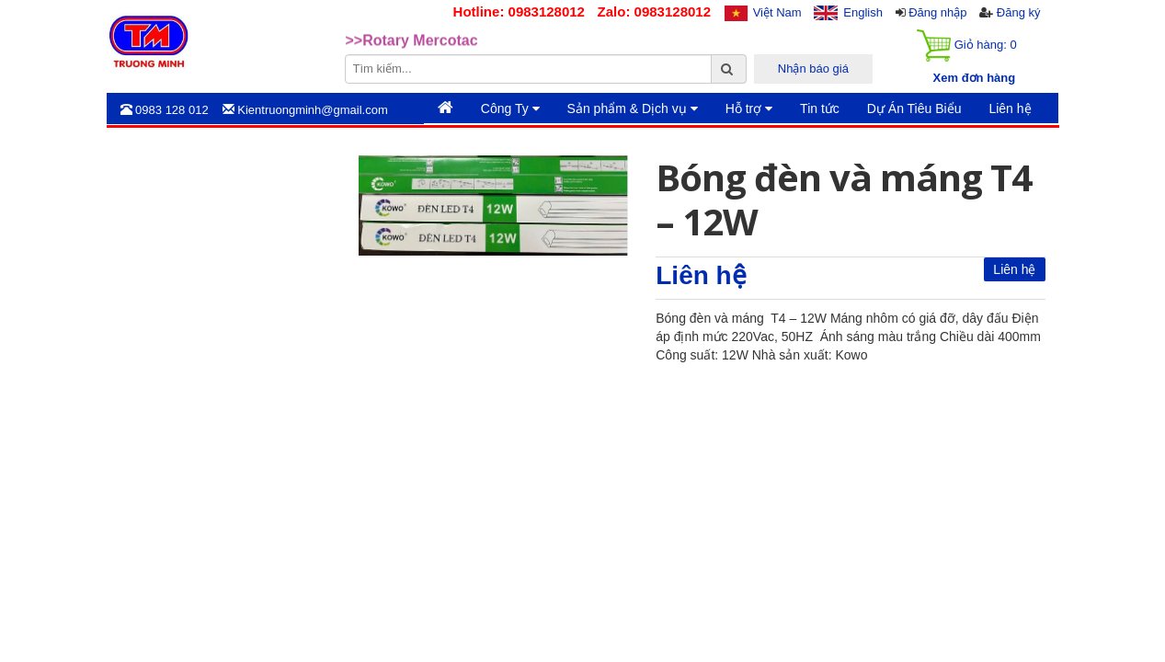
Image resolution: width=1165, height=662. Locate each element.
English (863, 12)
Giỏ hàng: (966, 45)
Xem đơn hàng (974, 78)
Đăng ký (1019, 12)
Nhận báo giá (813, 68)
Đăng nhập (937, 12)
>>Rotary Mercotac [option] (412, 41)
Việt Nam (777, 12)
